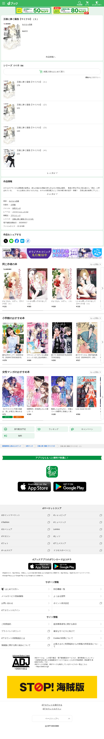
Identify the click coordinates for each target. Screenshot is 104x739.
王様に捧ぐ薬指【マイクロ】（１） (32, 82)
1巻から (88, 77)
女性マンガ (16, 208)
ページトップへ (52, 716)
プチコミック (16, 215)
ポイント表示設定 (61, 601)
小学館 (13, 205)
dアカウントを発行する (52, 703)
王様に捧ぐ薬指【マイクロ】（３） (32, 127)
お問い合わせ (7, 601)
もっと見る (94, 264)
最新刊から (96, 77)
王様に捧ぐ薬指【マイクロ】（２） (32, 105)
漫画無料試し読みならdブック (11, 444)
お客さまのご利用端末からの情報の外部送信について (75, 643)
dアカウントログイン (10, 608)
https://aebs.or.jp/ (42, 664)
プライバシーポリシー (11, 629)
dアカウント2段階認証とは (13, 636)
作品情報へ (51, 57)
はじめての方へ (10, 587)
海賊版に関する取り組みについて (15, 643)
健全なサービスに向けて (64, 629)
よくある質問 (59, 594)
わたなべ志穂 (27, 24)
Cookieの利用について (63, 636)
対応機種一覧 (59, 587)
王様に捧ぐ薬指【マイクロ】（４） (32, 150)
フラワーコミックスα (20, 212)
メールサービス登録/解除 (12, 594)
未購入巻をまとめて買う (54, 72)
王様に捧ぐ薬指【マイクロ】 (23, 219)
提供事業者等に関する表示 (65, 622)
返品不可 (25, 31)
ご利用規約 (6, 622)
